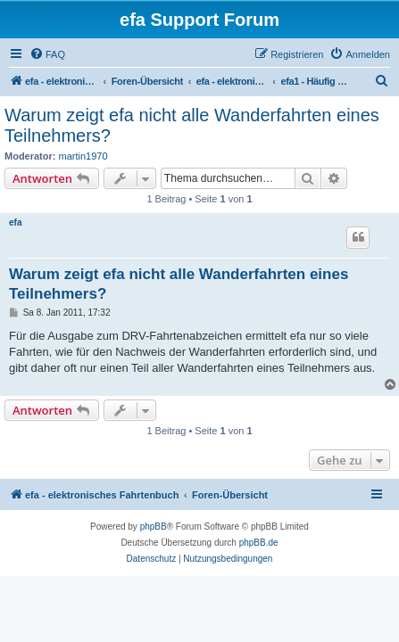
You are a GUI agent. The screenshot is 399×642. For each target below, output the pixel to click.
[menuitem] (47, 54)
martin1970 (83, 156)
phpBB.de (258, 542)
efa (15, 222)
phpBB (153, 526)
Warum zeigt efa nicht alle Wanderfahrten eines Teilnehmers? (191, 125)
